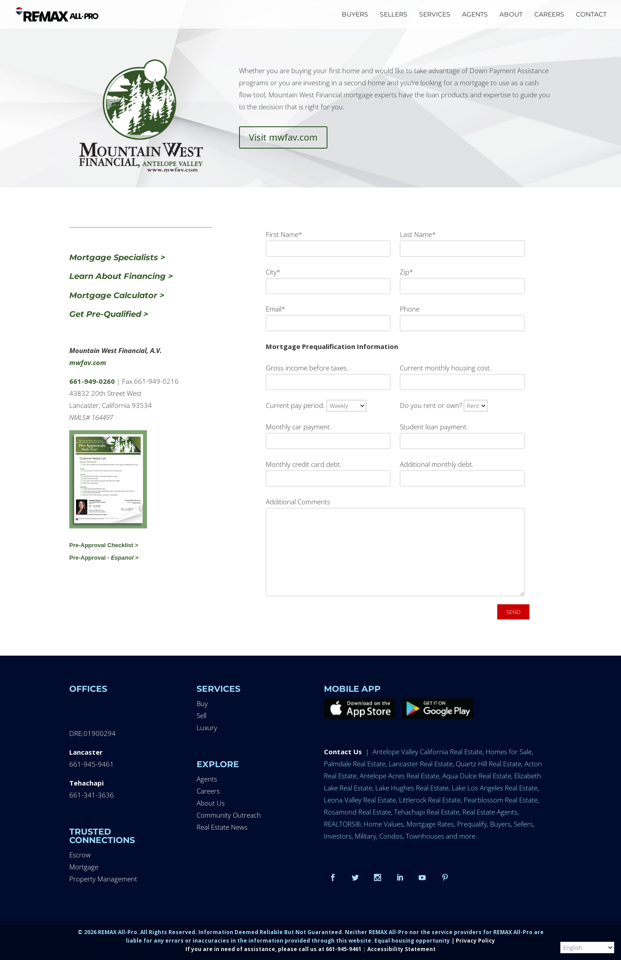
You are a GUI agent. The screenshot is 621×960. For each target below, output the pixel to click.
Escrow (80, 854)
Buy (202, 703)
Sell (201, 715)
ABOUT (511, 14)
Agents (207, 778)
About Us (211, 802)
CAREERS (549, 14)
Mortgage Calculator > (116, 295)
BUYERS (355, 14)
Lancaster (86, 752)
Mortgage (83, 866)
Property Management (103, 878)
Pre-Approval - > (103, 557)
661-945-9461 (91, 764)
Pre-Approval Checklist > (103, 545)
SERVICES (434, 14)
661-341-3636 (91, 794)
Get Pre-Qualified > (108, 314)
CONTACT (591, 14)
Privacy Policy (475, 940)
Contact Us (343, 751)
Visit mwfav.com (283, 137)
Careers (208, 790)
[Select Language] (587, 947)
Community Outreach (229, 814)
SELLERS (393, 14)
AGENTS (475, 14)
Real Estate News (222, 827)
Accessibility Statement (401, 949)
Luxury (207, 727)
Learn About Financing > (121, 276)
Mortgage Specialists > (117, 257)
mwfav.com (87, 362)
